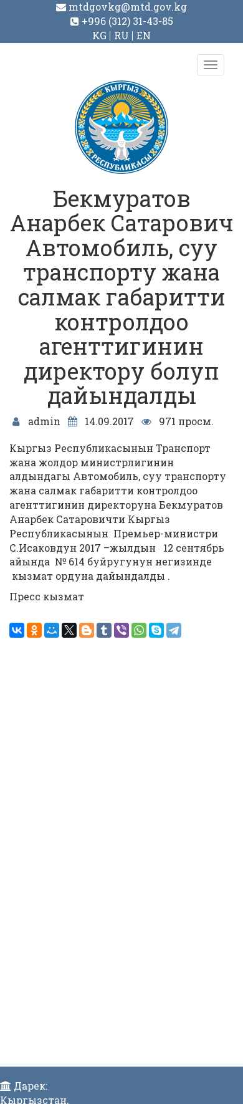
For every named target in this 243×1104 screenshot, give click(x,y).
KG (99, 35)
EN (143, 35)
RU (121, 35)
